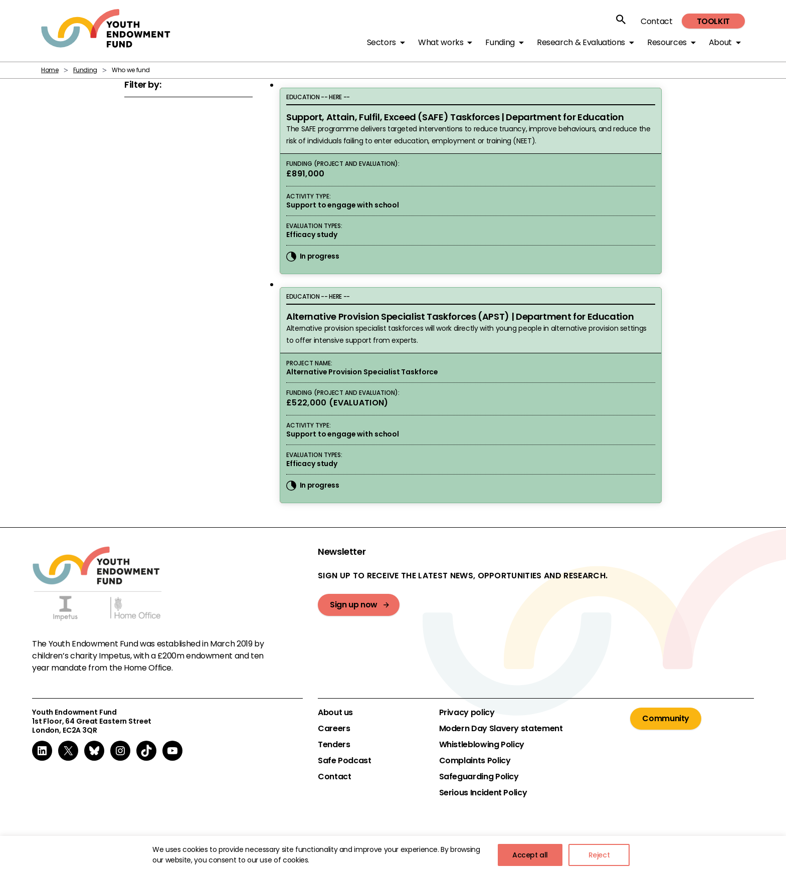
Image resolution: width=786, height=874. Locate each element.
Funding (85, 70)
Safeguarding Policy (479, 777)
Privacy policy (467, 713)
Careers (334, 729)
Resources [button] (667, 42)
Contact (656, 21)
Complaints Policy (475, 761)
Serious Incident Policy (483, 793)
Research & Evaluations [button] (581, 42)
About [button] (720, 42)
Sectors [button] (381, 42)
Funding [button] (499, 42)
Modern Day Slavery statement (501, 729)
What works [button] (440, 42)
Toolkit (713, 21)
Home (50, 70)
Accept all (530, 855)
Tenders (334, 745)
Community (665, 718)
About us (335, 713)
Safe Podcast (344, 761)
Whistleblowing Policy (481, 745)
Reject (599, 855)
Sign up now (353, 604)
